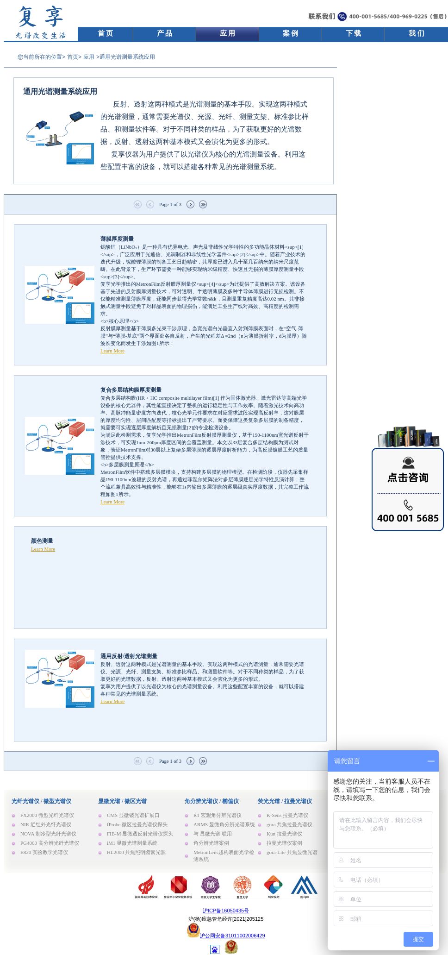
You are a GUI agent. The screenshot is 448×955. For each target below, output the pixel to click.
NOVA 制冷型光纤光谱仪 (48, 833)
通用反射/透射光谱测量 (128, 656)
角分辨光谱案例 (211, 843)
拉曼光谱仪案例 (284, 843)
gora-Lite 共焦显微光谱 (292, 852)
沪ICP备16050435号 (226, 910)
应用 (88, 57)
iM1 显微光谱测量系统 (132, 843)
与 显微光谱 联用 (212, 833)
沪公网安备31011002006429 (232, 935)
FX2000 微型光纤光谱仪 (47, 815)
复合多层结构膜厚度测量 (131, 390)
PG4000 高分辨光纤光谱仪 (49, 843)
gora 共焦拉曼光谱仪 (289, 824)
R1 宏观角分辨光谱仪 (217, 815)
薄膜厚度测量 (117, 239)
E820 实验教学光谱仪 (44, 852)
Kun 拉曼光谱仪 (284, 833)
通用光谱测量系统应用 (60, 91)
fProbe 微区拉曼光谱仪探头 (137, 824)
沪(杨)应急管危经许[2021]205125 (226, 919)
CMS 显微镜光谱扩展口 (133, 815)
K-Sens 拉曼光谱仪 (287, 815)
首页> (74, 57)
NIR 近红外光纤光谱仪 (45, 824)
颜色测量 (42, 541)
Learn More (112, 350)
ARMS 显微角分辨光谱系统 (224, 824)
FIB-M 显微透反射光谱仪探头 (140, 833)
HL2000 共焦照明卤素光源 (136, 852)
